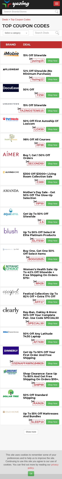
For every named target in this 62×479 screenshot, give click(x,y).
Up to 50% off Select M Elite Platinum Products (39, 234)
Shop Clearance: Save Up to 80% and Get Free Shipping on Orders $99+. (41, 376)
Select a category (16, 33)
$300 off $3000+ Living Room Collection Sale (39, 175)
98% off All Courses (36, 139)
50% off (28, 89)
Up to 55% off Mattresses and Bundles (40, 415)
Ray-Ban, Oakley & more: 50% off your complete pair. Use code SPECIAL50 (41, 315)
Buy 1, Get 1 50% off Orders (36, 157)
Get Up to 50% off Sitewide (35, 215)
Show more (31, 432)
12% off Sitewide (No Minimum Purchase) (37, 72)
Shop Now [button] (52, 61)
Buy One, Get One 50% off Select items (38, 252)
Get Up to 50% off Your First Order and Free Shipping (39, 355)
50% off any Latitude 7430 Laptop (38, 335)
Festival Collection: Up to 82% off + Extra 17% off (40, 295)
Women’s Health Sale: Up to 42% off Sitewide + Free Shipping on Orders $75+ (40, 273)
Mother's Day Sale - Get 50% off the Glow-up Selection (39, 195)
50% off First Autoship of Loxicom (40, 122)
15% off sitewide (34, 55)
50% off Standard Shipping (35, 396)
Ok (31, 474)
